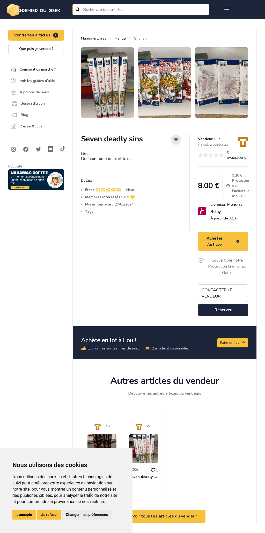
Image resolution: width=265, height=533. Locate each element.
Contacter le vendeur (217, 293)
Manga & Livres (93, 38)
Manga (120, 38)
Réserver (223, 310)
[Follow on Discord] (51, 149)
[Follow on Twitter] (38, 149)
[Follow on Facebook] (26, 149)
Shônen (140, 38)
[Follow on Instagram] (13, 149)
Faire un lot (233, 342)
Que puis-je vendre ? (36, 48)
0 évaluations (236, 155)
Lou (219, 138)
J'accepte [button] (24, 515)
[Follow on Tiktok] (62, 149)
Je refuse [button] (49, 515)
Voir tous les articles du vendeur (164, 516)
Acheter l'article (223, 241)
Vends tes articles (36, 35)
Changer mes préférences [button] (87, 515)
